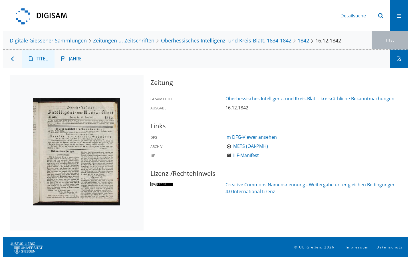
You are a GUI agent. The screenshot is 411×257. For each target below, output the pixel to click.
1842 (303, 40)
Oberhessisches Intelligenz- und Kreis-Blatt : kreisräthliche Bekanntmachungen (309, 98)
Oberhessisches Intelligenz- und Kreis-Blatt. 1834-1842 (226, 40)
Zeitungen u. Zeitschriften (123, 40)
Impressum (357, 247)
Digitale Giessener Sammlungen (48, 40)
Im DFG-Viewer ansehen (251, 137)
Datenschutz (389, 247)
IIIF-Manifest (246, 155)
